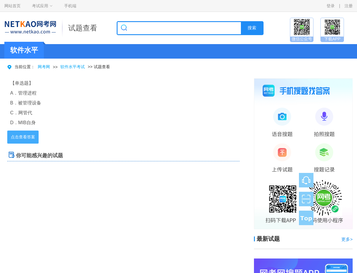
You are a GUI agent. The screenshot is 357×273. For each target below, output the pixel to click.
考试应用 (40, 5)
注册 (349, 5)
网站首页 (12, 5)
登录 (331, 5)
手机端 (70, 5)
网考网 (44, 66)
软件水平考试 (72, 66)
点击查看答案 (23, 137)
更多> (347, 239)
